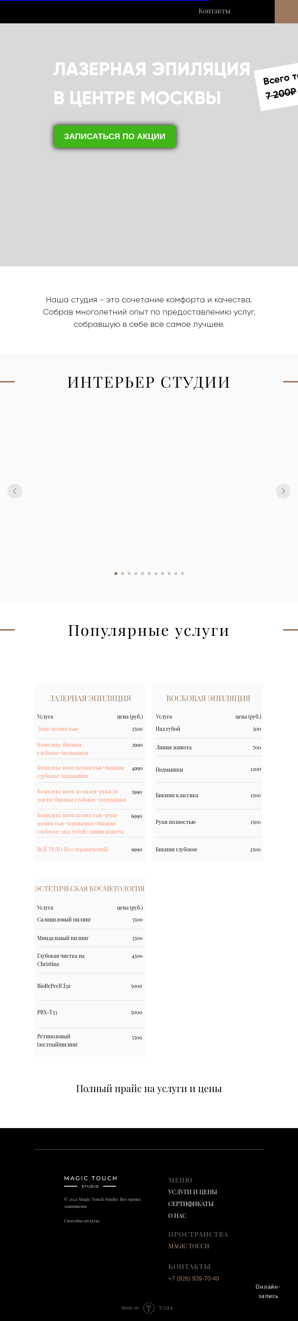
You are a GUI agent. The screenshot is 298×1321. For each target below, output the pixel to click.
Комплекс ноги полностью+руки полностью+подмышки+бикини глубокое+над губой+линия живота (80, 823)
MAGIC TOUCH (189, 1246)
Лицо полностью (57, 728)
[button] (286, 11)
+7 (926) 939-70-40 (193, 1278)
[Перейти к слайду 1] (115, 573)
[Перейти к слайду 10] (175, 573)
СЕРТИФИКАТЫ (191, 1203)
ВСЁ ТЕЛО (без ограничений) (72, 849)
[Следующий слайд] (283, 491)
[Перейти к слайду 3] (129, 573)
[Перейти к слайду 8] (162, 573)
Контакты (215, 10)
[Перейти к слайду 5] (142, 573)
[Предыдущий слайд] (14, 491)
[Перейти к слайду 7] (155, 573)
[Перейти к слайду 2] (122, 573)
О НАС (177, 1215)
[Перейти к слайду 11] (182, 573)
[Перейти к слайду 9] (169, 573)
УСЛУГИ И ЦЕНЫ (192, 1192)
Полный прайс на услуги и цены (149, 1088)
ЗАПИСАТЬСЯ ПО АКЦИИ (114, 136)
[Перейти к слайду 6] (149, 573)
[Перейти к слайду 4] (135, 573)
